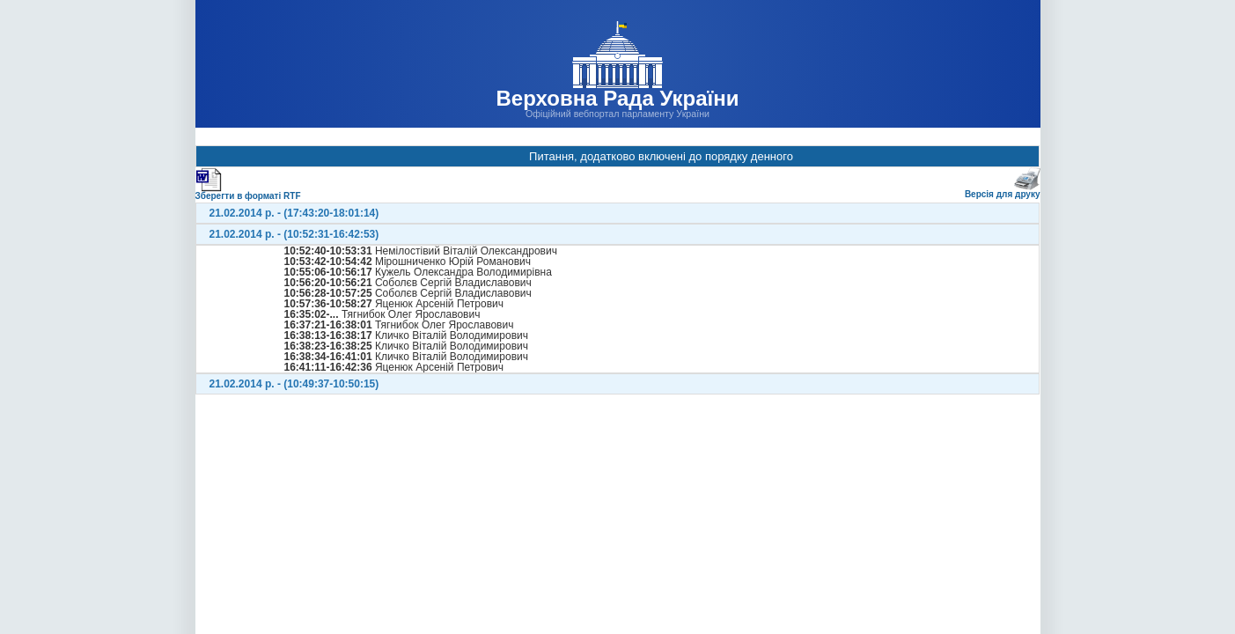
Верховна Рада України (617, 98)
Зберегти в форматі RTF (248, 192)
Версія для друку (1002, 190)
